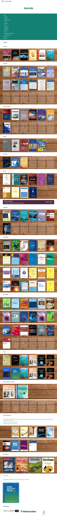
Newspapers (5, 38)
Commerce (6, 18)
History (5, 25)
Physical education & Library (9, 33)
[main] (28, 8)
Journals (4, 15)
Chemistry (6, 16)
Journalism (6, 26)
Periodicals (5, 36)
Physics (5, 31)
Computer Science (7, 20)
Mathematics (6, 28)
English (5, 21)
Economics (6, 23)
